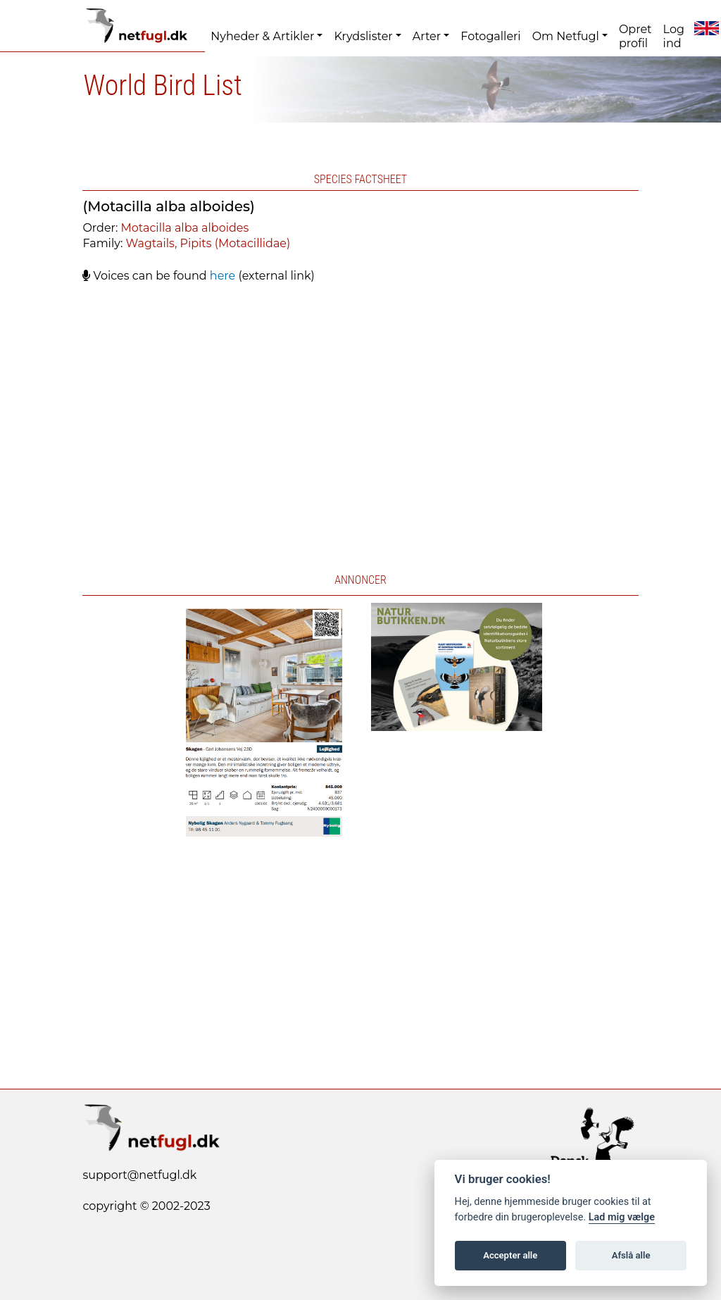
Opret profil (635, 36)
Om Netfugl (565, 36)
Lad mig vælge (622, 1217)
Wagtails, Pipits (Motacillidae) (208, 243)
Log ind (673, 36)
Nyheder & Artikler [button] (262, 36)
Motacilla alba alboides (185, 228)
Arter (427, 36)
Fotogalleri (490, 36)
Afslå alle (631, 1255)
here (222, 275)
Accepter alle (510, 1255)
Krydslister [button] (363, 36)
